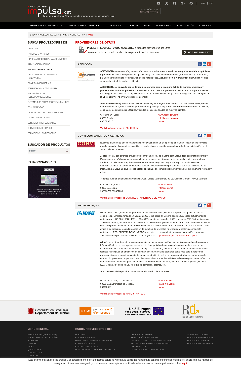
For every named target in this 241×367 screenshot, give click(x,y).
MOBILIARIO (80, 335)
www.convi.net (165, 184)
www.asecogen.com (168, 115)
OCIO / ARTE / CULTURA (197, 335)
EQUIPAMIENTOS (138, 347)
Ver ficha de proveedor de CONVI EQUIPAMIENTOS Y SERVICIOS (133, 198)
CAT (211, 3)
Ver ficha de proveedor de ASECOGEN (119, 128)
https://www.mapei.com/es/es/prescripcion (177, 235)
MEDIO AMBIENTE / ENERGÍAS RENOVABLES (95, 350)
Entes (31, 347)
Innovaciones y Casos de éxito (43, 338)
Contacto (33, 356)
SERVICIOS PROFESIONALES (200, 338)
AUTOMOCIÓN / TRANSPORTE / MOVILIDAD (150, 344)
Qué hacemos (35, 350)
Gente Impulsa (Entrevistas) (42, 335)
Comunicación (35, 353)
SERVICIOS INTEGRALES (198, 341)
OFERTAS (32, 344)
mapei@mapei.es (166, 284)
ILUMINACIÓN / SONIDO (85, 344)
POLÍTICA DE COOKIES (38, 365)
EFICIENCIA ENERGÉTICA (72, 35)
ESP (203, 3)
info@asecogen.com (168, 118)
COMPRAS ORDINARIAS (141, 335)
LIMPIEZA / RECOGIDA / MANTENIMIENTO (93, 341)
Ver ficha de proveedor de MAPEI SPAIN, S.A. (122, 293)
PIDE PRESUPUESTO (197, 52)
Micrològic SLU (193, 365)
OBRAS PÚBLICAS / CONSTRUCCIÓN (147, 350)
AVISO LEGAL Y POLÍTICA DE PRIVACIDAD (70, 365)
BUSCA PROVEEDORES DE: (43, 35)
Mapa (161, 121)
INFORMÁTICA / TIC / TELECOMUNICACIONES (151, 341)
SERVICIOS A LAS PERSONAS (200, 344)
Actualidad (33, 341)
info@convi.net (165, 188)
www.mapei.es (165, 280)
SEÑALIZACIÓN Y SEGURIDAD (144, 338)
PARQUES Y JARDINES (85, 338)
